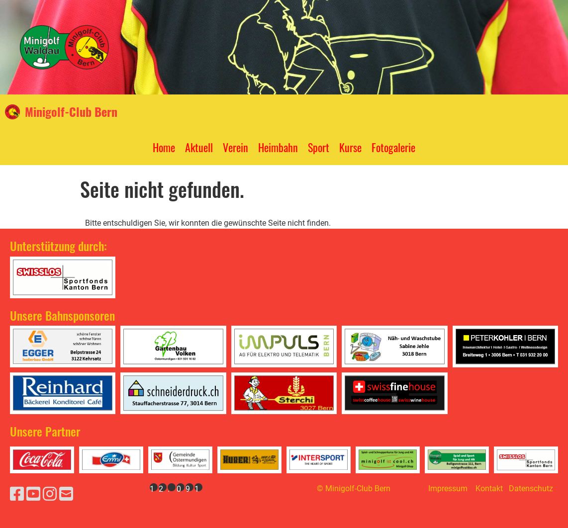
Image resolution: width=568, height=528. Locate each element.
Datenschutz (531, 488)
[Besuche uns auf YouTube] (33, 494)
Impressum (448, 488)
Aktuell (199, 147)
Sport (318, 147)
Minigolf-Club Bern (71, 111)
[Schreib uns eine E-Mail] (66, 494)
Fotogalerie (393, 147)
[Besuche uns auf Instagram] (50, 494)
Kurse (350, 147)
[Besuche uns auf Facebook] (17, 494)
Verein (235, 147)
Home (164, 147)
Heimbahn (278, 147)
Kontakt (489, 488)
